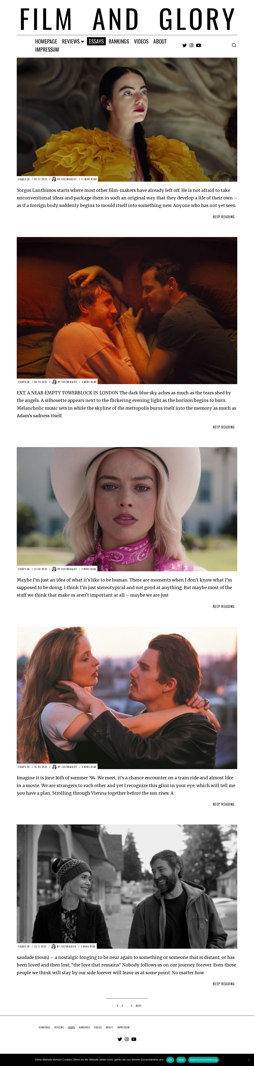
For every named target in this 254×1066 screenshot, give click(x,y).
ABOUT (160, 41)
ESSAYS (96, 41)
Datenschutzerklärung (203, 1059)
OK (170, 1059)
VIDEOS (141, 41)
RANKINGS (119, 41)
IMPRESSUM (47, 49)
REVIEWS (71, 41)
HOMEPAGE (46, 41)
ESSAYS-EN (24, 179)
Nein (181, 1059)
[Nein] (249, 1060)
